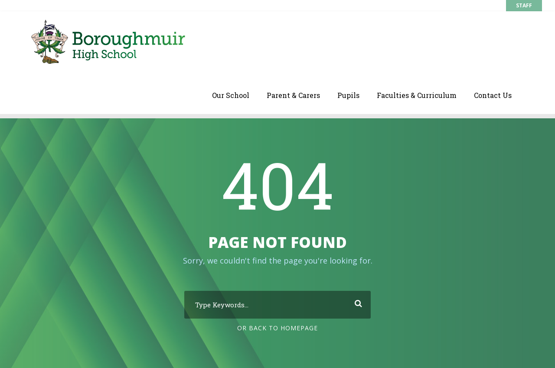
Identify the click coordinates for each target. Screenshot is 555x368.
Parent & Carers (293, 95)
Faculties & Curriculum (417, 95)
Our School (230, 95)
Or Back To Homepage (277, 328)
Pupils (348, 95)
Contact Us (493, 95)
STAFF (524, 5)
